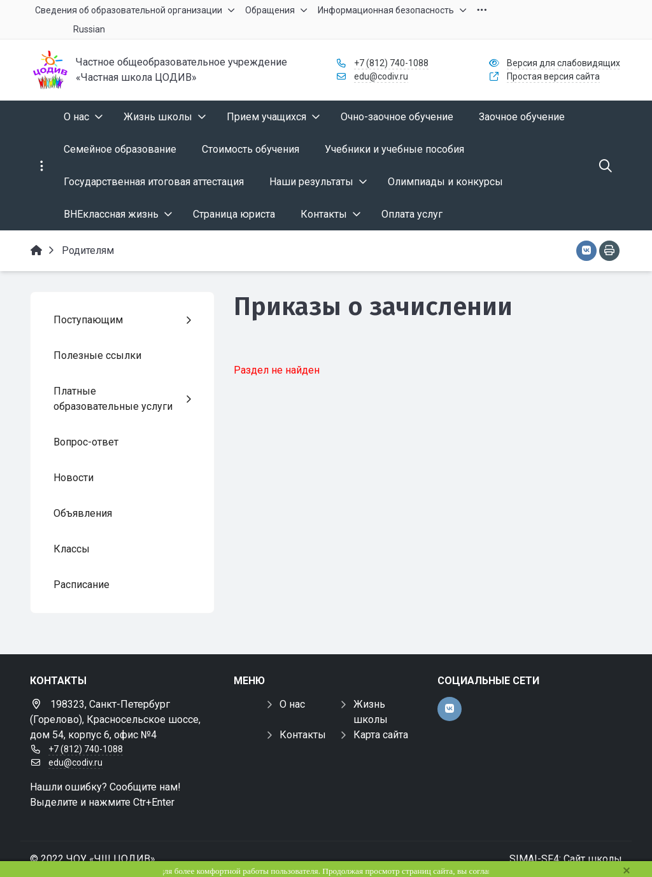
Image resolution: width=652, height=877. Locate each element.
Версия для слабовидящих (563, 63)
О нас (292, 704)
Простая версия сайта (553, 76)
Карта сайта (380, 735)
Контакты (303, 735)
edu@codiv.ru (381, 76)
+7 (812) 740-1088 (391, 63)
